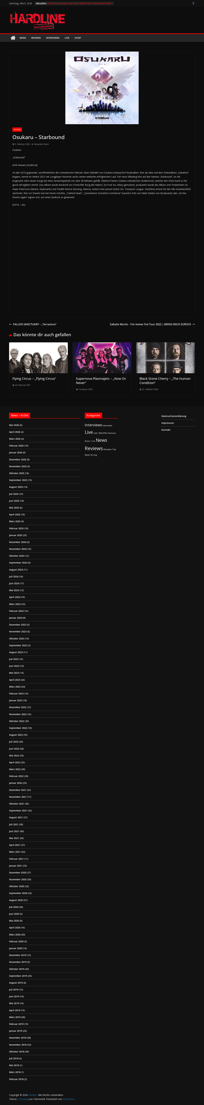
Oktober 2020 (16, 886)
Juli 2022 (13, 741)
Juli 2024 (13, 576)
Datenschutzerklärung (173, 416)
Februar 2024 (16, 610)
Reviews (36, 37)
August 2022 (16, 734)
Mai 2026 (14, 425)
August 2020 (16, 900)
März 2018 (15, 1072)
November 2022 (18, 714)
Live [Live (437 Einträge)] (89, 432)
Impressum (167, 422)
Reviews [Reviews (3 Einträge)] (107, 449)
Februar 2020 (16, 941)
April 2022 (14, 762)
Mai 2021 (14, 838)
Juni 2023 (14, 665)
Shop (78, 37)
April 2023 (14, 679)
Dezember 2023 (17, 624)
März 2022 (15, 769)
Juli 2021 (13, 824)
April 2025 (14, 514)
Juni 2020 (14, 913)
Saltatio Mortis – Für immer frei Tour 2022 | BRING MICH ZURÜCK (152, 324)
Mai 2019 (14, 1003)
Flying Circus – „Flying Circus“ (34, 378)
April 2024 (14, 597)
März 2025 (15, 521)
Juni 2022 (14, 748)
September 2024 (18, 562)
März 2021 (15, 851)
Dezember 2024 (17, 542)
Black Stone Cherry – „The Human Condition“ (164, 380)
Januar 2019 (15, 1030)
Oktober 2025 (16, 473)
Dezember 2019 (17, 955)
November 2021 (18, 796)
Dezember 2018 (17, 1037)
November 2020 (18, 879)
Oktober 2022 (16, 721)
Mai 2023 (14, 672)
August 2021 (16, 817)
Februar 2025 (16, 528)
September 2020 (18, 893)
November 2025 (18, 466)
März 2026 (15, 438)
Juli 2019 (13, 989)
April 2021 (14, 844)
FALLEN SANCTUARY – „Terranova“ (32, 324)
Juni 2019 (14, 996)
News (23, 37)
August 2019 (16, 982)
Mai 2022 (14, 755)
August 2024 (16, 569)
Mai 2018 (14, 1065)
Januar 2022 (15, 782)
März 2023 (15, 686)
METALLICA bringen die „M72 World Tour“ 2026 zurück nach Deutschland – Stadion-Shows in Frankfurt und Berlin (79, 5)
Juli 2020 (13, 907)
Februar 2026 (16, 445)
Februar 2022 (16, 776)
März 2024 (15, 604)
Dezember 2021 (17, 790)
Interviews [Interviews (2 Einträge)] (107, 425)
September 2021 (18, 810)
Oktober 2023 (16, 638)
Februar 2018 (16, 1079)
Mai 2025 (14, 507)
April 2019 (14, 1010)
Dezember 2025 (17, 459)
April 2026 (14, 431)
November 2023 (18, 631)
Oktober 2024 (16, 555)
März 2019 (15, 1017)
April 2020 (14, 927)
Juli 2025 (13, 493)
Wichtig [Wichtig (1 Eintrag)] (94, 455)
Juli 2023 (13, 659)
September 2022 (18, 727)
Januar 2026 (15, 452)
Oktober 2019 (16, 969)
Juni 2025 (14, 500)
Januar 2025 (15, 535)
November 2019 (18, 962)
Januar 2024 (15, 617)
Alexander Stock (41, 144)
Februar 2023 (16, 693)
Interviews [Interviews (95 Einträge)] (93, 424)
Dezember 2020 (17, 872)
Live (67, 37)
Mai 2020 (14, 920)
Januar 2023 (15, 700)
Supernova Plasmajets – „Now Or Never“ (101, 380)
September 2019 (18, 975)
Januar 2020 (15, 948)
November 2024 (18, 548)
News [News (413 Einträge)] (101, 440)
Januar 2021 (15, 865)
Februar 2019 (16, 1024)
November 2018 (18, 1044)
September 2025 (18, 480)
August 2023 (16, 652)
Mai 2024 (14, 590)
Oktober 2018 (16, 1051)
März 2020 (15, 934)
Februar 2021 (16, 858)
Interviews (52, 37)
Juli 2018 (13, 1058)
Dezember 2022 (17, 707)
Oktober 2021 (16, 803)
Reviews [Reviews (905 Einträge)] (94, 448)
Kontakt (165, 429)
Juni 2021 (14, 831)
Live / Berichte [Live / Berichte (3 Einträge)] (100, 432)
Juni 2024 (14, 583)
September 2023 (18, 645)
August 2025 (16, 486)
